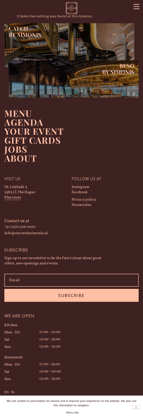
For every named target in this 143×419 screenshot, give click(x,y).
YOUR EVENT (34, 131)
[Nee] (136, 407)
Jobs (15, 149)
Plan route (12, 197)
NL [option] (13, 392)
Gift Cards (32, 140)
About (20, 158)
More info (72, 412)
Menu (18, 113)
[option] (13, 392)
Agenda (23, 122)
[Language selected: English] (71, 392)
